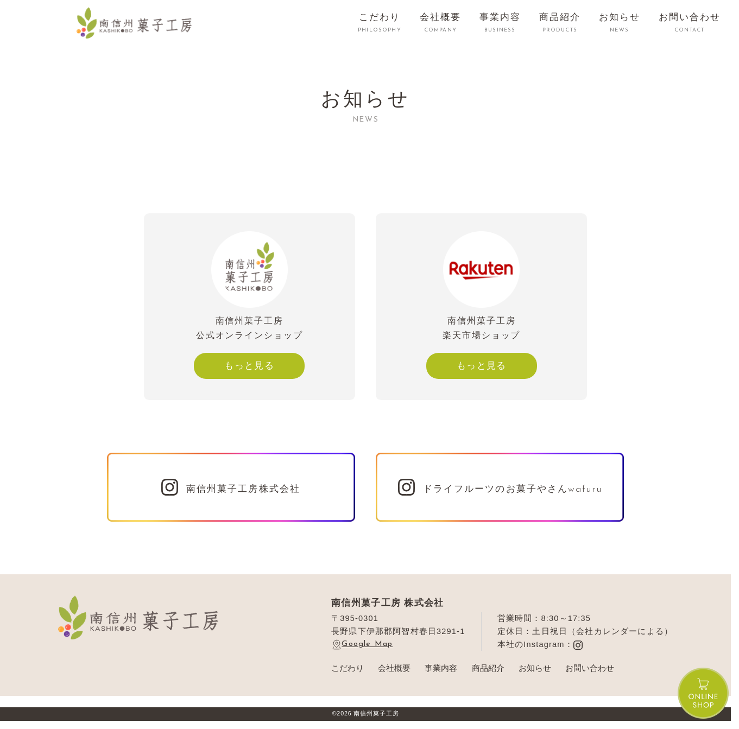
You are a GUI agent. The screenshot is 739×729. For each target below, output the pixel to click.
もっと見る (249, 365)
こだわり (347, 668)
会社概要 (394, 668)
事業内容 (441, 668)
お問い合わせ (589, 668)
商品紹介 (488, 668)
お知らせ (535, 668)
